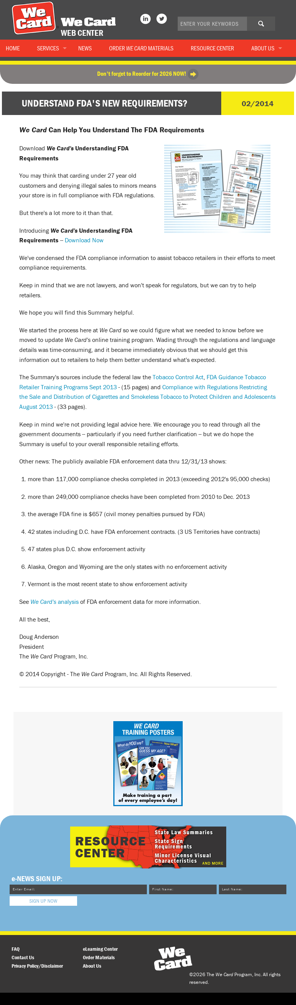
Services (48, 48)
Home (13, 48)
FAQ (16, 948)
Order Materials (141, 48)
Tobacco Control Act (178, 377)
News (85, 48)
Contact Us (23, 957)
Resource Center (212, 48)
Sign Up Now (43, 900)
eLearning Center (100, 948)
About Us (262, 48)
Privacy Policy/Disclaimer (37, 965)
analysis (54, 601)
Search (267, 26)
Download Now (84, 240)
